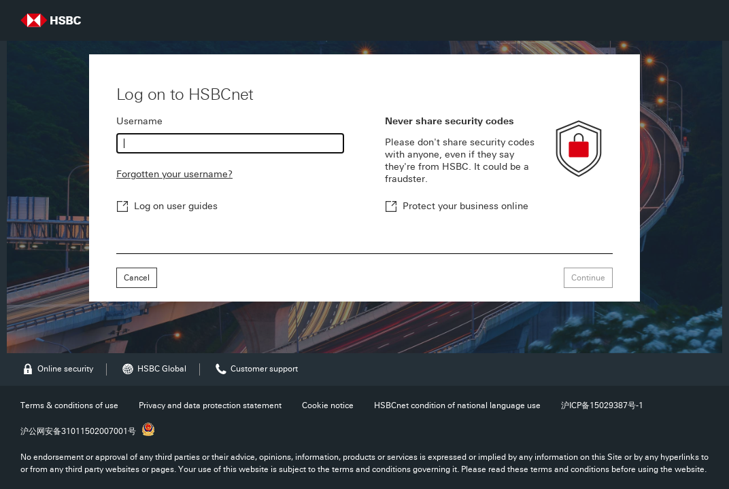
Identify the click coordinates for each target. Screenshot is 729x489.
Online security (56, 369)
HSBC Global (153, 369)
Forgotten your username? (174, 174)
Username (139, 121)
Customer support (256, 369)
